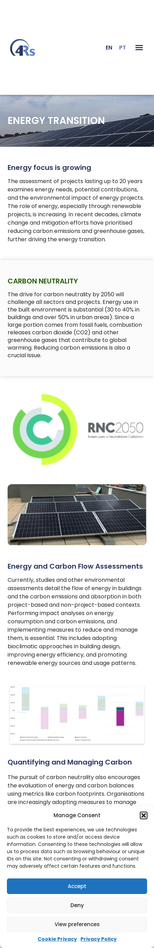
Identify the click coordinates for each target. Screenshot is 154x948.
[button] (143, 815)
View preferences (77, 924)
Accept (77, 886)
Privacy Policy (98, 939)
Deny (77, 905)
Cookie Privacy (57, 939)
